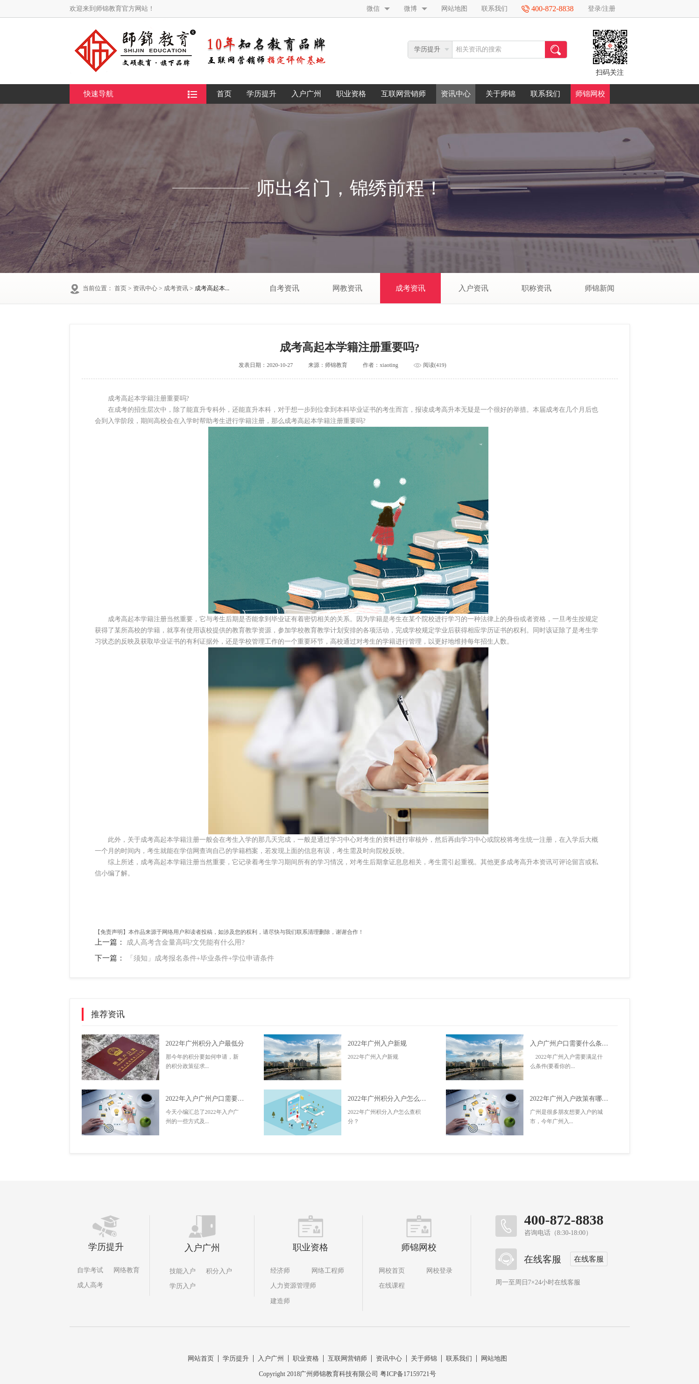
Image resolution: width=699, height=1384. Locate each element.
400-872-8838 (564, 1220)
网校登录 (439, 1270)
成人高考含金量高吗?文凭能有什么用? (186, 942)
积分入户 (219, 1271)
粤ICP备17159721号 (408, 1373)
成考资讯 (176, 288)
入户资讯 (473, 288)
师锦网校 (590, 94)
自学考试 (90, 1270)
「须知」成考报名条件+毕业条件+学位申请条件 (201, 958)
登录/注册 (602, 8)
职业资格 (351, 94)
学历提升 (261, 94)
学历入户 (182, 1286)
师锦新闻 (599, 288)
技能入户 (182, 1271)
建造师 (280, 1301)
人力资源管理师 (293, 1285)
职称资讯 (536, 288)
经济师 (280, 1270)
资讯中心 (456, 94)
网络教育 (126, 1270)
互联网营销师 (403, 94)
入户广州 (306, 94)
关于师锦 (500, 94)
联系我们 (494, 8)
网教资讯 (347, 288)
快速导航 (140, 94)
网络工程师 (327, 1270)
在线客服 (589, 1259)
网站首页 (201, 1358)
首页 (224, 94)
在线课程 (392, 1285)
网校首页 (392, 1270)
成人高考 (90, 1285)
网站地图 (454, 8)
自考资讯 (284, 288)
